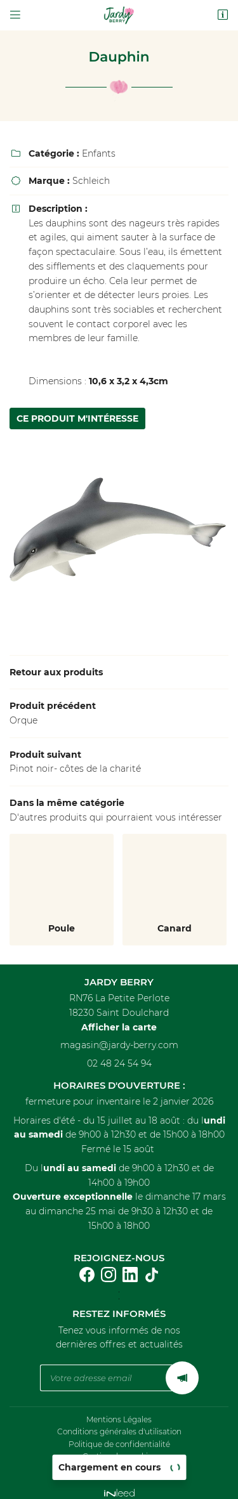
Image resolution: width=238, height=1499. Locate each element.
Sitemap (119, 1460)
